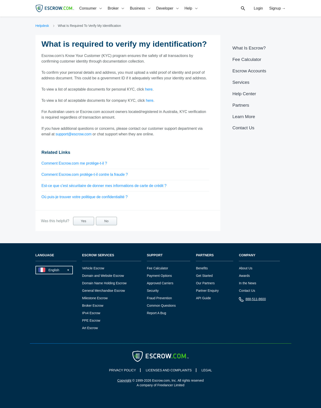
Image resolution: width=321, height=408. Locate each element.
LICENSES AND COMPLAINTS (169, 370)
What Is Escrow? (249, 48)
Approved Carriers (160, 283)
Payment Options (159, 276)
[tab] (91, 8)
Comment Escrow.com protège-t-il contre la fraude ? (85, 174)
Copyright (124, 380)
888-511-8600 (252, 300)
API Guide (203, 298)
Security (153, 290)
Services (241, 82)
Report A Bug (156, 313)
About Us (245, 268)
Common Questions (161, 305)
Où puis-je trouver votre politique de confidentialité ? (85, 197)
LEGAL (206, 370)
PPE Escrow (91, 320)
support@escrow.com (74, 134)
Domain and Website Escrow (103, 276)
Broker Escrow (92, 305)
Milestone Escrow (95, 298)
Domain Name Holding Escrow (104, 283)
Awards (244, 276)
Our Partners (205, 283)
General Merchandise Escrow (103, 290)
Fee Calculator (247, 59)
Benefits (202, 268)
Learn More (244, 116)
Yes (83, 221)
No (106, 221)
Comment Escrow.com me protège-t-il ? (74, 163)
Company (247, 255)
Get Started (204, 276)
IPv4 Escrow (91, 313)
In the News (247, 283)
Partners (241, 105)
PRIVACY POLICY (122, 370)
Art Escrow (90, 328)
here (148, 89)
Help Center (244, 93)
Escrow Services (98, 255)
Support (155, 255)
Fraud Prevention (159, 298)
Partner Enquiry (207, 290)
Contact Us (243, 127)
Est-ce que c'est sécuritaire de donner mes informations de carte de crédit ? (104, 186)
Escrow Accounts (249, 70)
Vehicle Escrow (93, 268)
